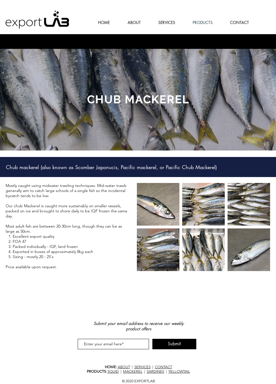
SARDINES (155, 371)
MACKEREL (133, 371)
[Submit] (174, 344)
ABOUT (124, 367)
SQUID (113, 371)
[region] (138, 99)
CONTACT (163, 367)
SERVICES (142, 367)
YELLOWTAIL (179, 371)
